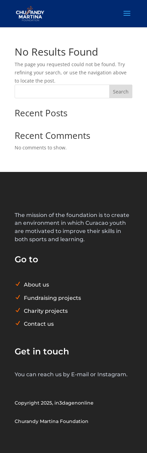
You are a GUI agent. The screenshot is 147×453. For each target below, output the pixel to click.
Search (121, 91)
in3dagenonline (74, 403)
